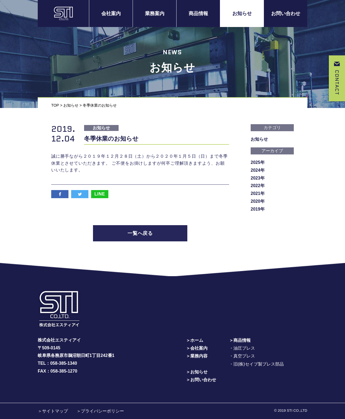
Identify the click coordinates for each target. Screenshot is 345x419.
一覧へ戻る (140, 233)
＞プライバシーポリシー (100, 410)
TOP (55, 105)
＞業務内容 (197, 356)
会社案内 (111, 13)
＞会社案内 (197, 348)
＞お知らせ (197, 371)
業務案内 (154, 13)
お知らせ (242, 13)
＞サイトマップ (53, 410)
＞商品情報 (240, 340)
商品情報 (198, 13)
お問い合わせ (285, 13)
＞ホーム (194, 340)
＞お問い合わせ (201, 379)
